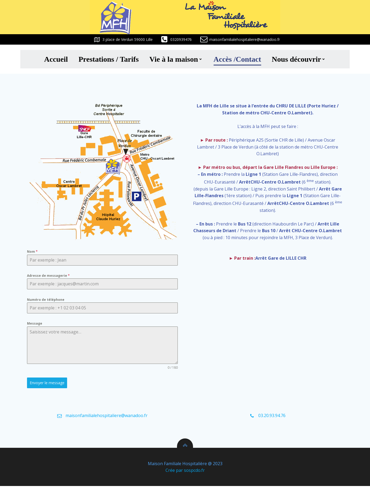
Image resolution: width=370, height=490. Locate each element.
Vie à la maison (176, 59)
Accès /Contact (237, 59)
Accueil (56, 59)
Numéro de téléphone (47, 300)
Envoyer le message (48, 384)
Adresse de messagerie (49, 276)
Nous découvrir (299, 59)
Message (36, 324)
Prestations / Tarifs (109, 59)
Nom (33, 251)
